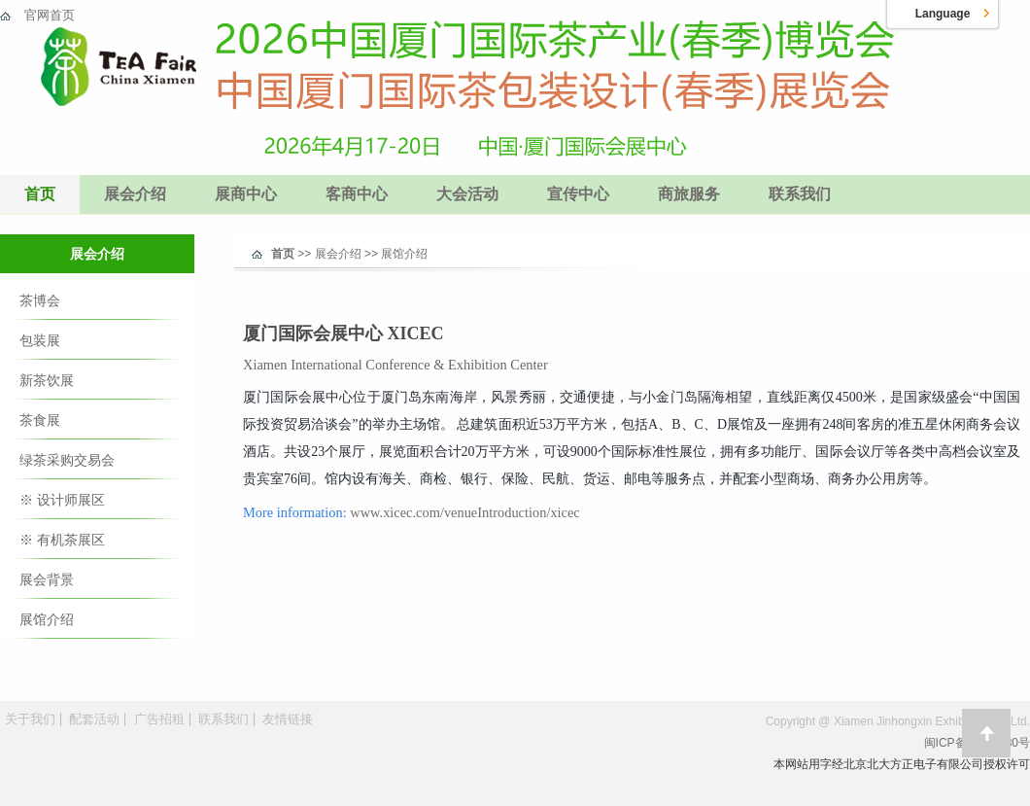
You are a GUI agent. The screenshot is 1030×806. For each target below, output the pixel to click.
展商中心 (246, 194)
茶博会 (39, 300)
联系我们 (800, 194)
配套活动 (94, 719)
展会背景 (46, 579)
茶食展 (39, 420)
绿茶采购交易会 (67, 460)
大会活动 (467, 194)
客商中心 (357, 194)
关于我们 (30, 719)
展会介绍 (135, 194)
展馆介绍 (46, 619)
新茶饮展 (46, 380)
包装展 (39, 340)
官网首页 (49, 15)
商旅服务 (689, 194)
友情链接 (287, 719)
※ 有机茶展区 (62, 539)
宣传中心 (578, 194)
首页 (39, 194)
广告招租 (159, 719)
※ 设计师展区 (62, 500)
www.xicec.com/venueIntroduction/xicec (464, 512)
